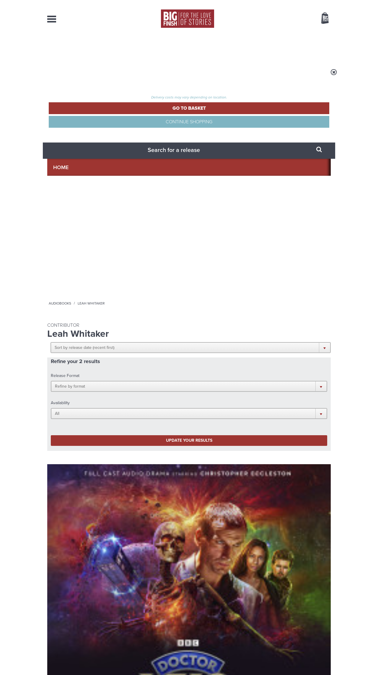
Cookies (147, 659)
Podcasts (248, 47)
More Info (78, 319)
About (284, 47)
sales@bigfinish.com (147, 614)
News (213, 47)
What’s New (175, 47)
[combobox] (277, 34)
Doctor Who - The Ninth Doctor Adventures (73, 259)
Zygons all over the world (137, 521)
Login (298, 4)
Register (317, 4)
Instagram (249, 394)
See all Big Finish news (300, 452)
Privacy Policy (59, 420)
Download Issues (317, 620)
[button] (218, 115)
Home (81, 76)
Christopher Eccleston (78, 290)
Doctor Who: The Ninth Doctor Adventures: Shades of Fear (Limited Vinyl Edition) (76, 275)
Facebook (215, 394)
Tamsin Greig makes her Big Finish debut (281, 525)
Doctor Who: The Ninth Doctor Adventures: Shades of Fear (150, 272)
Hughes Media (77, 666)
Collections (127, 47)
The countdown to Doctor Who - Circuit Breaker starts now (139, 471)
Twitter (232, 394)
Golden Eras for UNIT (277, 462)
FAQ (327, 614)
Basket (321, 18)
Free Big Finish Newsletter (7, 132)
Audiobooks (104, 76)
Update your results (140, 164)
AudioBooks (79, 47)
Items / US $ (293, 19)
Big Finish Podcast (254, 399)
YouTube (268, 394)
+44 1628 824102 (152, 609)
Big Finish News (74, 451)
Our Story (323, 609)
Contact (318, 47)
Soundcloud (293, 394)
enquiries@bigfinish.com (200, 614)
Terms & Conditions (172, 659)
